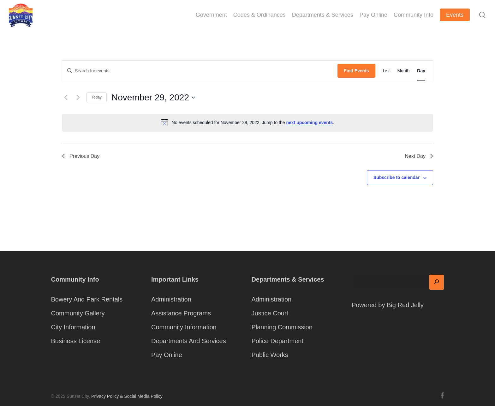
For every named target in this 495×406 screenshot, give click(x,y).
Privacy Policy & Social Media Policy (127, 396)
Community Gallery (78, 313)
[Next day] (78, 97)
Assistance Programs (181, 313)
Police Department (277, 340)
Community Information (184, 327)
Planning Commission (281, 327)
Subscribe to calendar (396, 177)
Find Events (356, 70)
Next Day (419, 156)
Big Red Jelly (405, 305)
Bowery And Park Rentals (87, 299)
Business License (75, 340)
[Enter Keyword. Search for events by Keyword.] (199, 71)
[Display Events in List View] (386, 71)
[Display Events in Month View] (403, 71)
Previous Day (80, 156)
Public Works (269, 354)
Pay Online (166, 354)
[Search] (436, 282)
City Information (73, 327)
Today (97, 97)
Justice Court (269, 313)
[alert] (247, 122)
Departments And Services (188, 340)
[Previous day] (65, 97)
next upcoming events (309, 122)
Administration (171, 299)
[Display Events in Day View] (421, 71)
